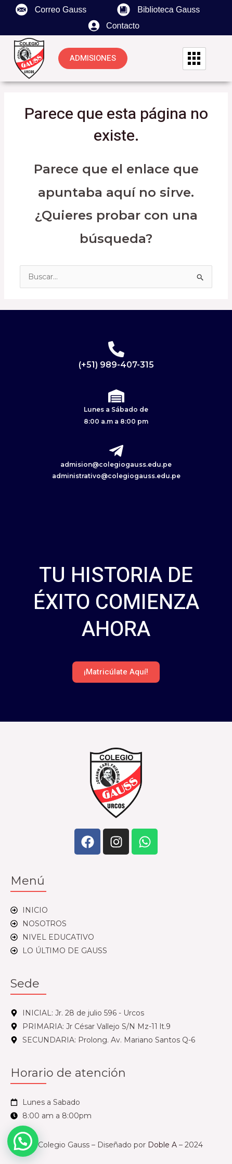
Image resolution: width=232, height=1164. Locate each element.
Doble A (162, 1144)
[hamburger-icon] (194, 58)
